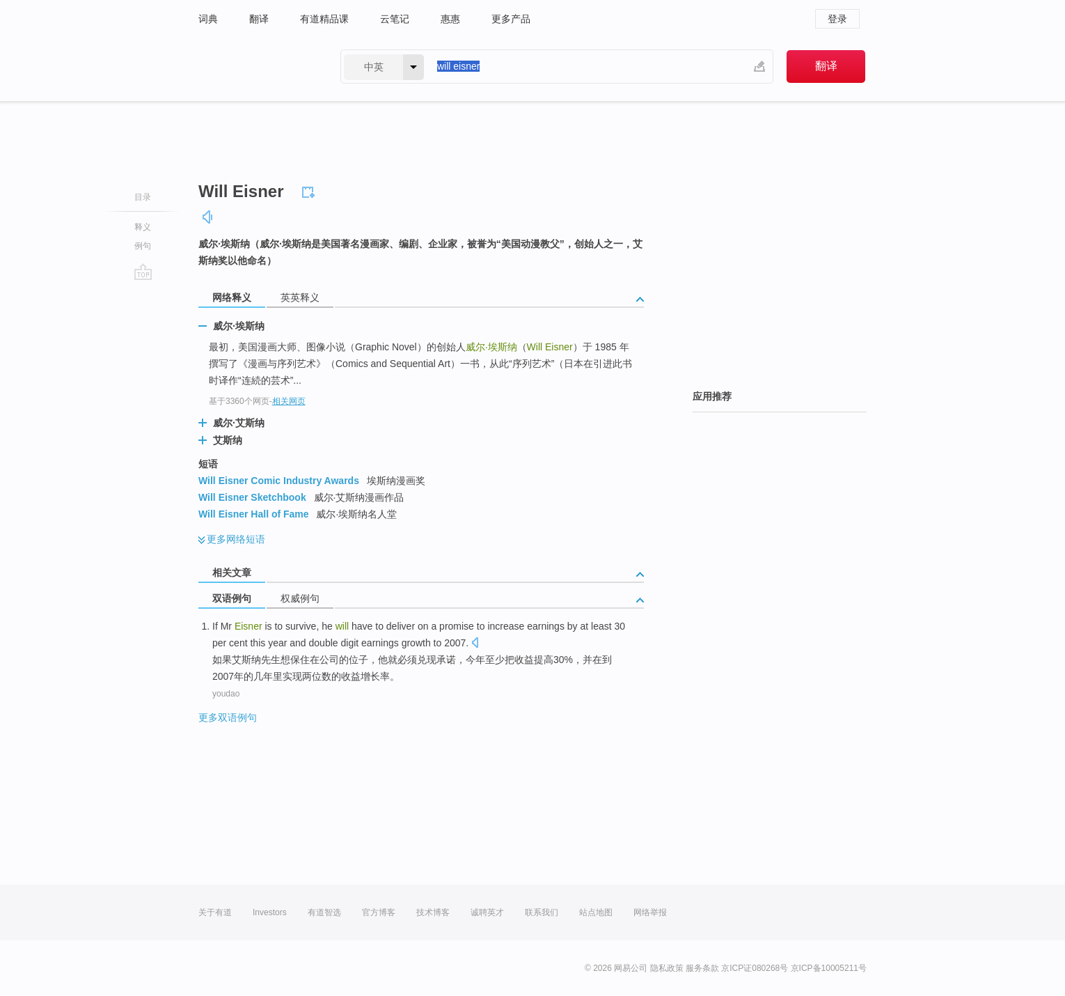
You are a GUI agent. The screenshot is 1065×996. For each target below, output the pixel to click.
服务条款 (702, 968)
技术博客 (433, 912)
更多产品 (510, 18)
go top (143, 271)
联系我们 (541, 912)
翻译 (259, 18)
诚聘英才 (487, 912)
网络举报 (650, 912)
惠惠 (450, 18)
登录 (837, 18)
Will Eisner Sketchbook (252, 497)
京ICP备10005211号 (829, 968)
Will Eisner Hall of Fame (253, 514)
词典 (208, 18)
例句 (142, 246)
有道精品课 (324, 18)
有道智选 (324, 912)
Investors (270, 912)
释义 (142, 227)
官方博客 (378, 912)
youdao (225, 694)
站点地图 (596, 912)
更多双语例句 (227, 717)
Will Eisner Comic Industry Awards (278, 480)
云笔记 (394, 18)
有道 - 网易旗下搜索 (255, 66)
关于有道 (215, 912)
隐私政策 (667, 968)
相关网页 (289, 401)
